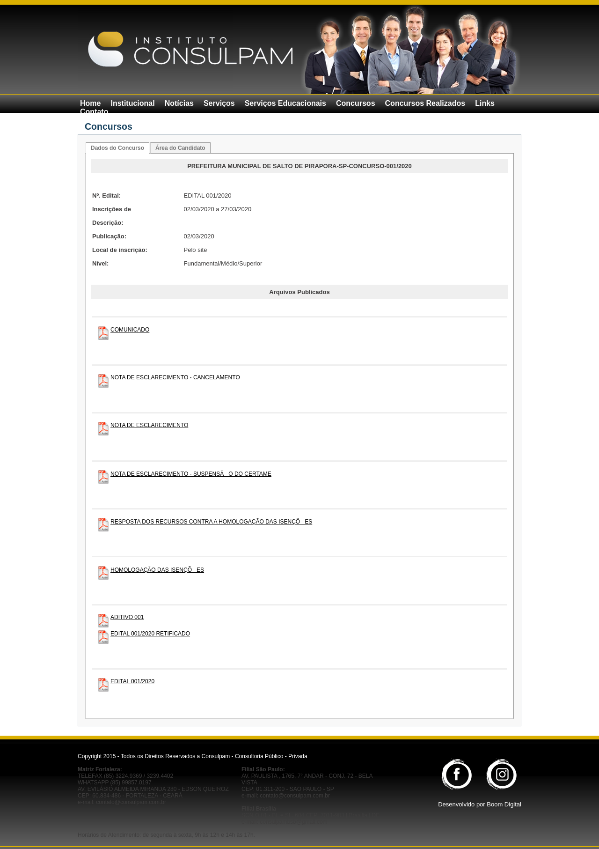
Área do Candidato (180, 148)
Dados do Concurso (117, 148)
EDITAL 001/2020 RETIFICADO (150, 633)
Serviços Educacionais (285, 103)
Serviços (219, 103)
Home (90, 103)
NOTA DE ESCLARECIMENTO (149, 425)
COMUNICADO (129, 329)
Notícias (179, 103)
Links (485, 103)
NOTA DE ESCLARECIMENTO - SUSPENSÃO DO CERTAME (190, 474)
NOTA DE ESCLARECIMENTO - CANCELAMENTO (175, 377)
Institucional (132, 103)
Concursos (355, 103)
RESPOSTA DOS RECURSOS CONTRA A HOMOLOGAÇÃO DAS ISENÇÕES (211, 521)
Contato (94, 112)
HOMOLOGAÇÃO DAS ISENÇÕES (157, 570)
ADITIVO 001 (127, 617)
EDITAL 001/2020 (132, 681)
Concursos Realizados (425, 103)
